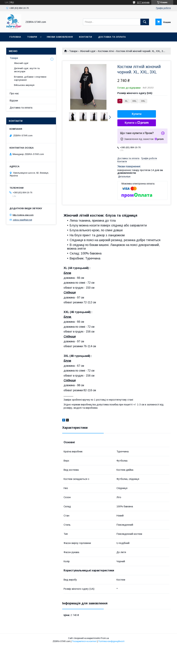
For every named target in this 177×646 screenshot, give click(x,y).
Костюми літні (106, 51)
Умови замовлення (60, 37)
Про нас (14, 93)
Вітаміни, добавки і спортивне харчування (30, 78)
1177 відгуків (143, 2)
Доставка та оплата (112, 37)
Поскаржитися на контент (84, 641)
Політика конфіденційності (111, 641)
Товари (32, 37)
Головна (15, 37)
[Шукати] (144, 22)
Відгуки (14, 100)
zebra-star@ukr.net (22, 219)
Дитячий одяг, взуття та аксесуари (27, 70)
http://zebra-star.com (23, 214)
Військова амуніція (24, 85)
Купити (137, 113)
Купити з (136, 122)
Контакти (85, 37)
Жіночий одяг (88, 51)
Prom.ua (105, 638)
